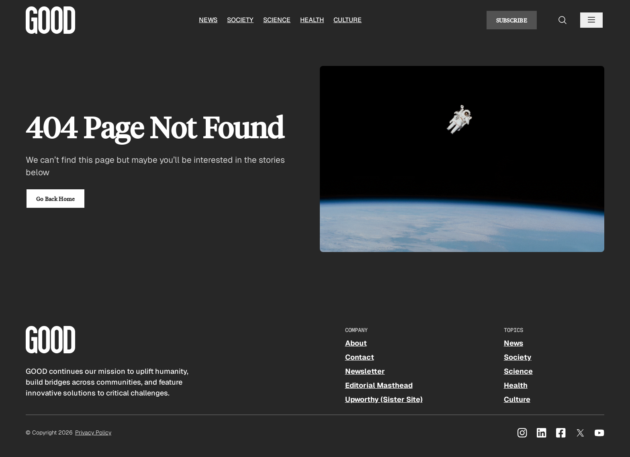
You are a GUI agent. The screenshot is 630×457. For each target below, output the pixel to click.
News (208, 20)
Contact (359, 357)
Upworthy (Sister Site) (384, 399)
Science (276, 20)
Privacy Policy (93, 432)
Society (240, 20)
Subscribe (512, 20)
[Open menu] (591, 20)
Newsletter (365, 371)
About (356, 343)
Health (312, 20)
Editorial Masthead (379, 385)
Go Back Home (55, 198)
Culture (347, 20)
